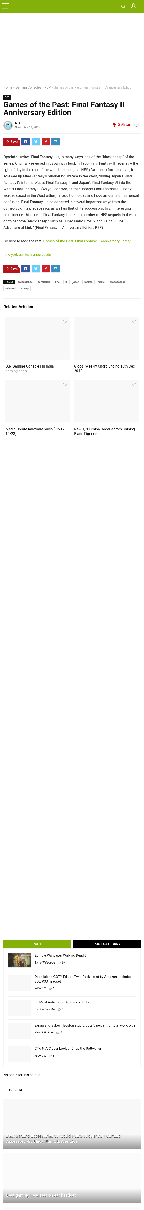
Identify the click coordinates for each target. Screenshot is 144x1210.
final (57, 282)
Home (7, 87)
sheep (25, 288)
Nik (17, 123)
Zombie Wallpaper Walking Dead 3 (61, 955)
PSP (48, 87)
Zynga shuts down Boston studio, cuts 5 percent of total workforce (85, 1025)
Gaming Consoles (28, 87)
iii (66, 282)
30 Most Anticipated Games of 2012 (62, 1002)
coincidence (25, 282)
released (10, 288)
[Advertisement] (72, 47)
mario (101, 282)
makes (88, 282)
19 (63, 962)
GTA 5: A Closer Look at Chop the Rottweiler (68, 1049)
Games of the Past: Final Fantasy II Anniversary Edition (87, 241)
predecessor (117, 282)
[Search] (123, 6)
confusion (44, 282)
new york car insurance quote (27, 254)
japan (76, 282)
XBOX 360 (40, 988)
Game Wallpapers (45, 962)
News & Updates (44, 1032)
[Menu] (5, 6)
